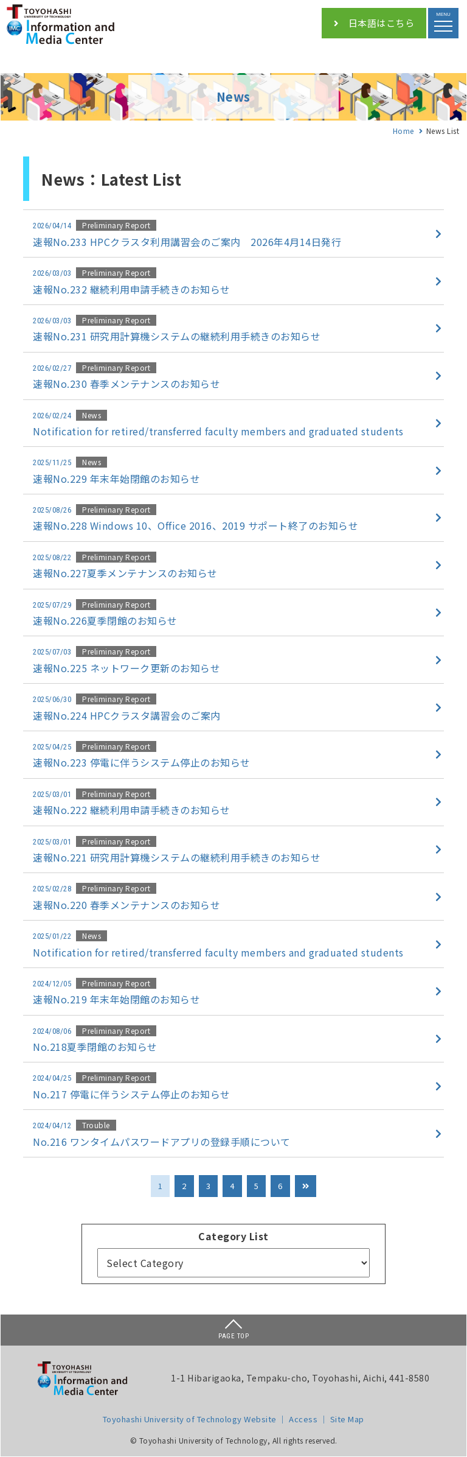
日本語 (374, 23)
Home (403, 130)
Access (303, 1419)
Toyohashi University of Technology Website (190, 1419)
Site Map (347, 1419)
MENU (443, 19)
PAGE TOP (233, 1329)
